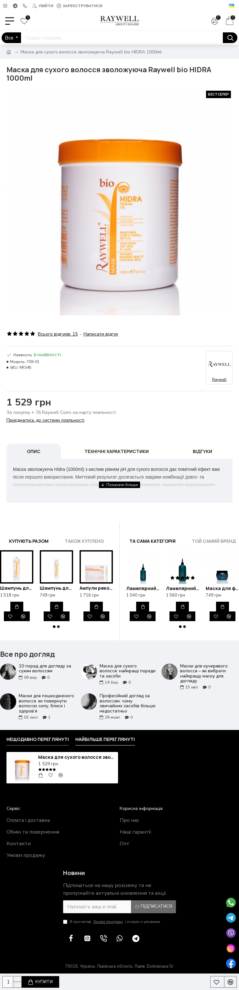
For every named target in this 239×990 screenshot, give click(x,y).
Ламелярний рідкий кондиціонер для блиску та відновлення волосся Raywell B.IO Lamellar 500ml (182, 588)
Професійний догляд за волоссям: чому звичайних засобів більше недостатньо (128, 703)
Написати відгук (100, 334)
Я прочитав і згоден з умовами (111, 922)
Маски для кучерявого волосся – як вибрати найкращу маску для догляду (204, 674)
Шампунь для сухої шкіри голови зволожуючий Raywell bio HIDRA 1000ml (16, 588)
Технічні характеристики (116, 451)
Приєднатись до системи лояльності (45, 420)
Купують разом (29, 541)
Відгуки (202, 451)
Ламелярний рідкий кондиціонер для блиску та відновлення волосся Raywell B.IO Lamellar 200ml (142, 588)
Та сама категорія (152, 541)
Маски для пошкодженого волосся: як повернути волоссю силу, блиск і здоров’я (46, 703)
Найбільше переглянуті (105, 739)
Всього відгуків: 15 (58, 334)
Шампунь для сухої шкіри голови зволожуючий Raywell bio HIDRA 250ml (56, 588)
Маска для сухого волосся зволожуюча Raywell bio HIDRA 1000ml (77, 757)
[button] (54, 626)
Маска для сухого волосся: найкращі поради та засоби (128, 671)
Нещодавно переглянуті (37, 739)
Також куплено (84, 541)
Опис (33, 451)
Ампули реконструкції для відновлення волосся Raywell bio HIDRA (96, 588)
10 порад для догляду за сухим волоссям (45, 669)
